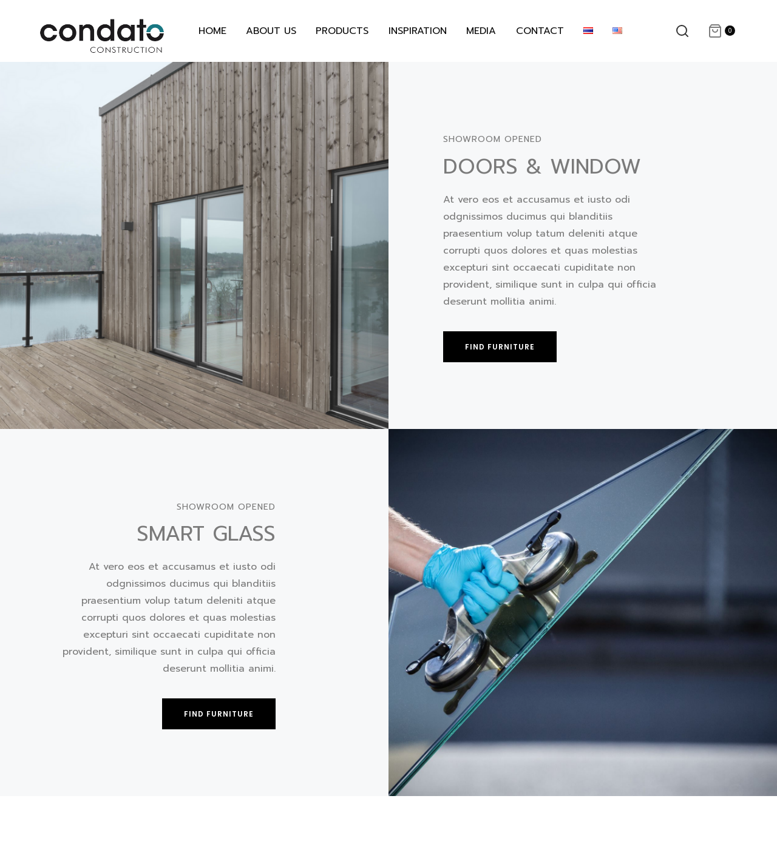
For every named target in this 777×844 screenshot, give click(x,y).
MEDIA (481, 31)
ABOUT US (271, 31)
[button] (500, 346)
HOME (212, 31)
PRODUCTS (342, 31)
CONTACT (540, 31)
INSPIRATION (417, 31)
